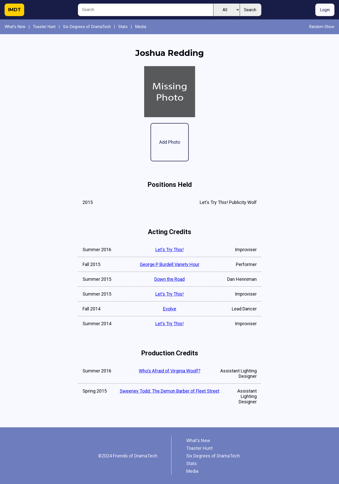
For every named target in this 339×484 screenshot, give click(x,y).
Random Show (321, 26)
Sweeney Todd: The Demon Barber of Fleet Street (169, 391)
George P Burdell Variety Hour (169, 264)
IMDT (14, 10)
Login (325, 9)
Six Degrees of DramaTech (87, 26)
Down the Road (169, 279)
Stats (123, 26)
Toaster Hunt (44, 26)
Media (140, 26)
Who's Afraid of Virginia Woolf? (169, 370)
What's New (15, 26)
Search (250, 9)
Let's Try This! (169, 249)
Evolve (169, 308)
